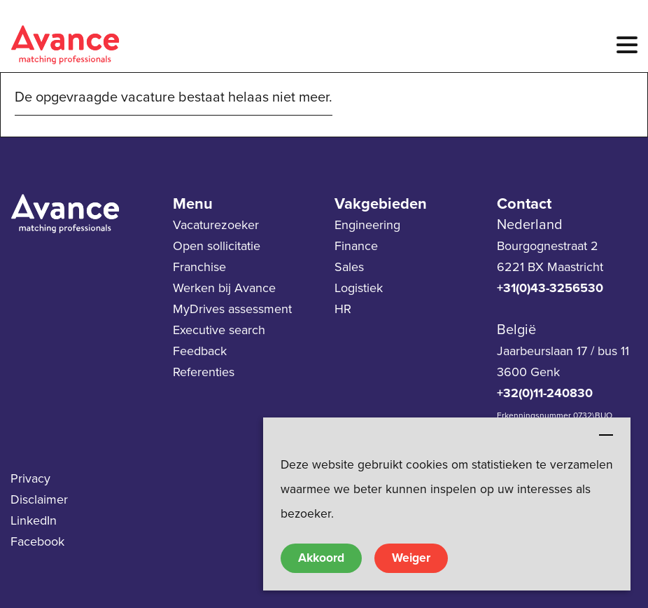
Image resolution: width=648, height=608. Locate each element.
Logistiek (358, 288)
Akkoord (321, 558)
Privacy (30, 478)
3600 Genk (528, 372)
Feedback (200, 351)
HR (342, 309)
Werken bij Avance (224, 288)
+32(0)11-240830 (545, 393)
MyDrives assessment (232, 309)
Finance (356, 246)
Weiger (411, 558)
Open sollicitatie (216, 246)
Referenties (203, 372)
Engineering (367, 225)
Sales (349, 267)
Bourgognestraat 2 (547, 246)
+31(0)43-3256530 (550, 288)
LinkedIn (33, 520)
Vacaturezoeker (216, 225)
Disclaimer (39, 499)
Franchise (199, 267)
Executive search (219, 330)
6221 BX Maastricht (550, 267)
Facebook (37, 541)
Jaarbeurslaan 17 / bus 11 (563, 351)
